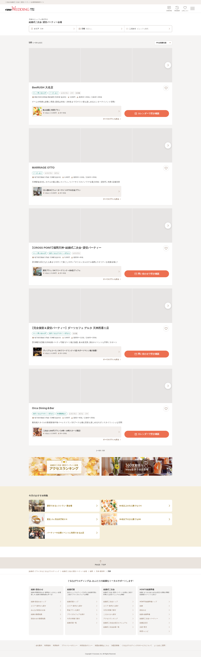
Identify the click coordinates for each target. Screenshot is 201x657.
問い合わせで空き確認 (146, 273)
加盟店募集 (115, 645)
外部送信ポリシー (86, 645)
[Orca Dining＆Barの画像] (100, 386)
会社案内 (39, 645)
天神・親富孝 (100, 571)
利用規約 (47, 645)
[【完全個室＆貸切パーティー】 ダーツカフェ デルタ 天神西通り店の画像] (100, 305)
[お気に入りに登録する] (166, 88)
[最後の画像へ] (168, 65)
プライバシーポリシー (70, 645)
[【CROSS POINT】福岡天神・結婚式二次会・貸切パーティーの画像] (100, 225)
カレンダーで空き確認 (146, 113)
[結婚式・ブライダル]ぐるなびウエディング (44, 571)
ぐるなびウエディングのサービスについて (137, 645)
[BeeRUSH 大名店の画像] (100, 65)
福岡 (91, 571)
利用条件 (56, 645)
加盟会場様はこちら (102, 645)
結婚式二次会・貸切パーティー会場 (74, 571)
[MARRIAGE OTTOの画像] (100, 145)
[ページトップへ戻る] (100, 563)
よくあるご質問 (159, 645)
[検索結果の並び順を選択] (163, 43)
